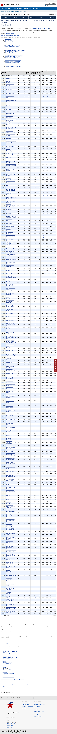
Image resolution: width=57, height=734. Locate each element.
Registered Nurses (9, 232)
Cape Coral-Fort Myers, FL (7, 648)
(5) (43, 235)
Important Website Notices (39, 713)
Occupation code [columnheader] (3, 73)
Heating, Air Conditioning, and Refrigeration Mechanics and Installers (11, 538)
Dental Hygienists (9, 240)
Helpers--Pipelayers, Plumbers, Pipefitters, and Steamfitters (10, 506)
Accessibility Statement (38, 716)
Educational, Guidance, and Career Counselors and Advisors (10, 170)
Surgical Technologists (10, 252)
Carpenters (8, 484)
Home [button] (2, 8)
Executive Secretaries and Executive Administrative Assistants (10, 459)
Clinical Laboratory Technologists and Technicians (9, 243)
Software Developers (9, 153)
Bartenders (8, 316)
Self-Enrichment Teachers (10, 199)
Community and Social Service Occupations (12, 46)
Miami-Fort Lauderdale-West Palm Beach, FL (10, 657)
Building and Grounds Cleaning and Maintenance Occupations (15, 56)
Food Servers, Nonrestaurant (11, 321)
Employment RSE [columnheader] (28, 73)
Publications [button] (19, 8)
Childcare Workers (9, 369)
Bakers (7, 560)
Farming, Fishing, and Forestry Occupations (12, 61)
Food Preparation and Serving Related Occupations (13, 55)
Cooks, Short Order (9, 313)
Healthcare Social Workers (10, 179)
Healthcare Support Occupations (10, 52)
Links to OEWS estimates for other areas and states (10, 35)
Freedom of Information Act (39, 704)
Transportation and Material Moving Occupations (13, 66)
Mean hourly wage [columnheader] (46, 73)
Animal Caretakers (9, 362)
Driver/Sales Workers (9, 586)
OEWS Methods (33, 17)
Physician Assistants (9, 222)
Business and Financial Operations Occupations (13, 41)
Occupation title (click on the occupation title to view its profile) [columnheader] (11, 73)
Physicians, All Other (9, 239)
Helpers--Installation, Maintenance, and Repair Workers (10, 547)
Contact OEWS (9, 727)
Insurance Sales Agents (10, 388)
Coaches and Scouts (9, 213)
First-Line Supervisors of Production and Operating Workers (10, 555)
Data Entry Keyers (9, 469)
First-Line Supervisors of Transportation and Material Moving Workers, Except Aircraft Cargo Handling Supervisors (10, 583)
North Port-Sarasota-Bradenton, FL (8, 659)
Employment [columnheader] (23, 72)
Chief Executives (9, 78)
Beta (42, 697)
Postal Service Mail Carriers (10, 451)
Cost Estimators (9, 117)
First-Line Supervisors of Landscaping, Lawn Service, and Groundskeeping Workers (11, 341)
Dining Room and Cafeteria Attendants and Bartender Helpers (10, 324)
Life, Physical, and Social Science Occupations (13, 45)
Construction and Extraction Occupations (12, 62)
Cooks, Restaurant (9, 311)
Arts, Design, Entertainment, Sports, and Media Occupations (15, 50)
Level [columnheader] (18, 72)
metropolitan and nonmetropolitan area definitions (40, 28)
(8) (24, 597)
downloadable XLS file (10, 33)
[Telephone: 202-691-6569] (13, 723)
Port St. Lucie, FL (5, 667)
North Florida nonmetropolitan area (8, 677)
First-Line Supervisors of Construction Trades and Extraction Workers (10, 479)
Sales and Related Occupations (10, 58)
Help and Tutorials (37, 714)
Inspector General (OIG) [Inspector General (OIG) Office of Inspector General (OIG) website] (26, 702)
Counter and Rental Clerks (10, 384)
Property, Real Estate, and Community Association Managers (10, 104)
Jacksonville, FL (5, 654)
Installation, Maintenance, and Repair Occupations (13, 63)
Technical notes (3, 688)
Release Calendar (50, 3)
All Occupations (8, 39)
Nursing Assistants (9, 270)
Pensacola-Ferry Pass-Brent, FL (8, 666)
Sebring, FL (4, 670)
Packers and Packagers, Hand (11, 609)
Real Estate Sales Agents (10, 408)
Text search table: (48, 70)
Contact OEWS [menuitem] (51, 17)
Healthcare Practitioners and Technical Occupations (13, 51)
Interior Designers (9, 209)
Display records (5, 70)
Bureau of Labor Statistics (5, 11)
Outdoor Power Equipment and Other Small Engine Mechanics (10, 534)
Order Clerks (8, 436)
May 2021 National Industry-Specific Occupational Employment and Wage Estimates (15, 684)
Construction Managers (10, 93)
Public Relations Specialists (10, 215)
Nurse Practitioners (9, 233)
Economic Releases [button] (27, 8)
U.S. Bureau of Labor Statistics (11, 4)
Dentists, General (9, 219)
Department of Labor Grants (27, 706)
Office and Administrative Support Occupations (13, 60)
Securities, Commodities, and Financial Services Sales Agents (11, 391)
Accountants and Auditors (10, 132)
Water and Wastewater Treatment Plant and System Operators (11, 572)
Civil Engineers (8, 157)
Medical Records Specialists (11, 259)
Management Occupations (9, 40)
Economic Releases (29, 697)
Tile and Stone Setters (10, 485)
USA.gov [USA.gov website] (23, 709)
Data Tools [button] (12, 8)
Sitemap (35, 702)
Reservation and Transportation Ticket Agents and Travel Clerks (11, 442)
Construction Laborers (10, 490)
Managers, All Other (9, 109)
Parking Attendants (9, 597)
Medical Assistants (9, 274)
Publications (20, 697)
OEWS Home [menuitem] (5, 17)
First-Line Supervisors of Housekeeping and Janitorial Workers (11, 337)
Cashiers (7, 382)
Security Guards (9, 298)
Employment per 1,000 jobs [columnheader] (33, 73)
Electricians (8, 495)
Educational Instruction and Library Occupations (13, 48)
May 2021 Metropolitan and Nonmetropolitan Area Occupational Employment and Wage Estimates (17, 682)
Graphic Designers (9, 207)
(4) (43, 96)
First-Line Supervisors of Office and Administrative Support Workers (10, 416)
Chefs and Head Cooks (10, 303)
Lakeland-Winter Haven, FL (7, 656)
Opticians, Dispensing (9, 261)
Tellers (7, 426)
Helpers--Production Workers (11, 575)
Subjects (7, 697)
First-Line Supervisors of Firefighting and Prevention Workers (10, 288)
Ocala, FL (4, 661)
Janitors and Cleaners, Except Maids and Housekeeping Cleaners (11, 345)
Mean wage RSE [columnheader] (54, 73)
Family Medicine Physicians (10, 235)
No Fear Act (24, 708)
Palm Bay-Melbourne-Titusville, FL (8, 663)
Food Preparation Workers (10, 314)
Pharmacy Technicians (10, 251)
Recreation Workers (9, 373)
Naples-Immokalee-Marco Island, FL (8, 658)
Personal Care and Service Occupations (12, 57)
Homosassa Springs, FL (6, 653)
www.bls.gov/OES (10, 725)
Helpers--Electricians (9, 503)
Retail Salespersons (9, 387)
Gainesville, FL (5, 652)
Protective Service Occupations (10, 53)
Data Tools (13, 697)
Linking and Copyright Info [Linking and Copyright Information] (39, 711)
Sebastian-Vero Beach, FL (7, 669)
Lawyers (7, 185)
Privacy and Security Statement (37, 707)
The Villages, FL (5, 674)
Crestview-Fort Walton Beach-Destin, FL (9, 650)
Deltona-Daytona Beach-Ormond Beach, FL (10, 651)
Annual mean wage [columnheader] (50, 73)
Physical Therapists (9, 225)
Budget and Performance (26, 704)
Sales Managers (9, 82)
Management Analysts (10, 123)
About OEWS (42, 17)
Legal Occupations (8, 47)
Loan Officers (8, 138)
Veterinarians (8, 230)
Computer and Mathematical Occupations (12, 42)
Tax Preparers (8, 139)
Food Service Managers (10, 98)
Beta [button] (40, 8)
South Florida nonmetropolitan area (8, 675)
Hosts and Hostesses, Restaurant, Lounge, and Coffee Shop (10, 330)
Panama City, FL (5, 664)
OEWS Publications (14, 17)
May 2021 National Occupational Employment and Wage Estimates (12, 679)
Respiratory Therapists (10, 226)
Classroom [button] (35, 8)
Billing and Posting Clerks (10, 419)
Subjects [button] (7, 8)
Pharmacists (8, 220)
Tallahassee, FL (5, 672)
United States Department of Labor (50, 0)
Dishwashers (8, 327)
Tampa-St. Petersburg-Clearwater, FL (9, 673)
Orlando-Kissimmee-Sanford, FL (8, 662)
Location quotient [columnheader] (38, 73)
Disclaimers (36, 709)
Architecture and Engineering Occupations (12, 44)
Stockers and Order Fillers (10, 611)
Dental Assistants (9, 273)
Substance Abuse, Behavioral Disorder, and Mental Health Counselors (11, 174)
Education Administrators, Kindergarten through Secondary (10, 96)
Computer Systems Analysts (11, 146)
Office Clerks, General (10, 471)
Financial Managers (9, 89)
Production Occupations (9, 65)
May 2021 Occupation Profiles (6, 686)
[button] (54, 615)
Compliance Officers (9, 116)
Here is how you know (21, 0)
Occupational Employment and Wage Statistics (18, 11)
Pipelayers (8, 499)
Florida (8, 643)
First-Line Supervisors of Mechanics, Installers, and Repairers (10, 515)
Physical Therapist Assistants (11, 271)
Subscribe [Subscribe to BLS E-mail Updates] (54, 3)
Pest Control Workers (9, 350)
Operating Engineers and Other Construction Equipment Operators (10, 492)
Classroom (36, 697)
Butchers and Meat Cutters (10, 562)
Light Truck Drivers (9, 590)
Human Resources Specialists (11, 119)
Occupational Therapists (10, 223)
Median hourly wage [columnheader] (42, 73)
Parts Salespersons (9, 385)
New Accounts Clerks (9, 435)
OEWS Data (24, 17)
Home (2, 697)
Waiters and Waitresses (10, 320)
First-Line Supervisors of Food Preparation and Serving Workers (11, 306)
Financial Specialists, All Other (11, 141)
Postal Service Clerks (9, 450)
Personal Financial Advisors (10, 136)
